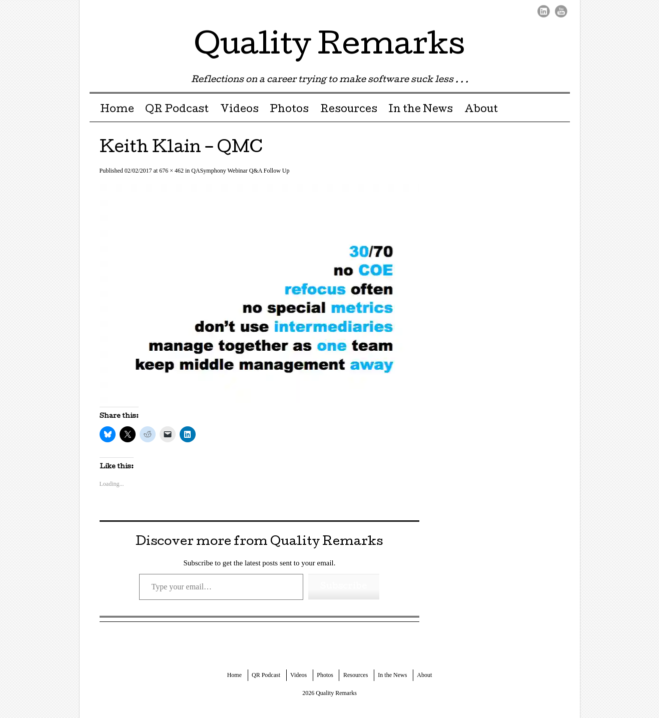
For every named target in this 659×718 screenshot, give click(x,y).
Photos (289, 110)
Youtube (561, 11)
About (481, 110)
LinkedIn (543, 11)
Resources (348, 110)
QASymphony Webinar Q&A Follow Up (240, 170)
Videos (239, 110)
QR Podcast (177, 110)
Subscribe (343, 586)
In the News (420, 110)
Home (117, 110)
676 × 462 (171, 170)
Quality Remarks (329, 47)
